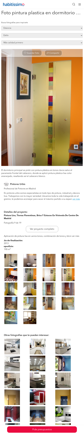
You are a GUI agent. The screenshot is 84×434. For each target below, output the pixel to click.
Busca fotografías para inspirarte (14, 23)
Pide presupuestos (42, 429)
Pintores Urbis (17, 184)
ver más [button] (76, 199)
